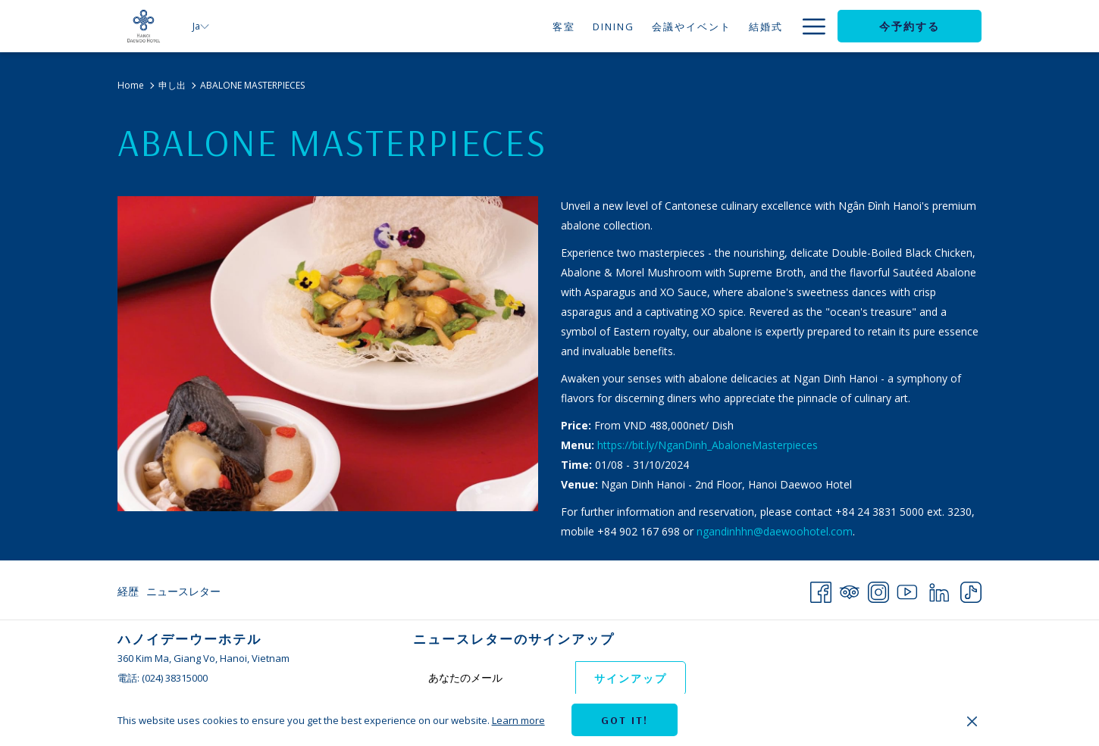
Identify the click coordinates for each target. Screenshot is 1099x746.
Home (130, 85)
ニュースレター (183, 591)
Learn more (518, 720)
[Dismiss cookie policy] (972, 720)
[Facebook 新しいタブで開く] (820, 589)
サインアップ (630, 678)
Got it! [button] (624, 720)
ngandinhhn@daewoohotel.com (775, 531)
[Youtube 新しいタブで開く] (907, 589)
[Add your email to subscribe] (494, 677)
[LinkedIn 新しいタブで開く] (939, 589)
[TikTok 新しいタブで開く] (971, 589)
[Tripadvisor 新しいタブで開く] (849, 589)
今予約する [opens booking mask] (909, 26)
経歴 (128, 591)
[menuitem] (513, 26)
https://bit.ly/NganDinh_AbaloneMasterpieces (707, 445)
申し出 (172, 85)
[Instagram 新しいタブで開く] (878, 589)
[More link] (808, 26)
